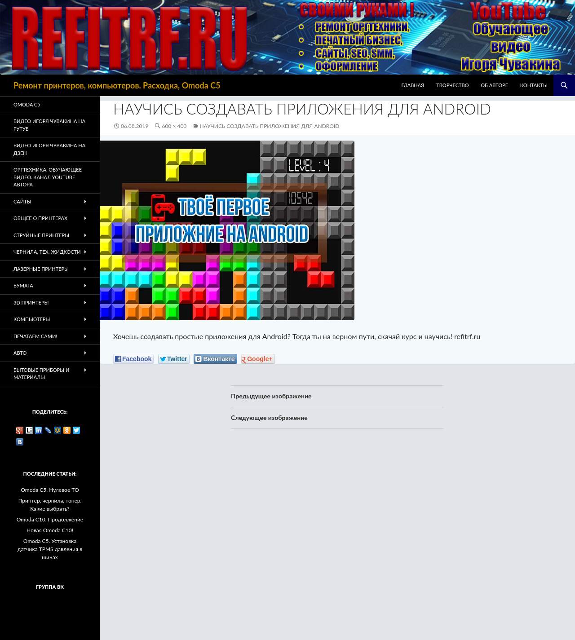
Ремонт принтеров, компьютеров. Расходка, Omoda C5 (117, 85)
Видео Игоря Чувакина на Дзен (49, 149)
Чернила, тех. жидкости (47, 252)
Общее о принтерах (40, 218)
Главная (413, 85)
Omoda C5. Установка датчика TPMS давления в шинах (50, 549)
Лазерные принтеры (41, 269)
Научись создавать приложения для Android (269, 126)
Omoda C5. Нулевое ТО (50, 489)
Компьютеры (31, 319)
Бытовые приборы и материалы (41, 373)
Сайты (22, 201)
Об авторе (494, 85)
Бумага (23, 285)
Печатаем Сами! (35, 336)
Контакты (534, 85)
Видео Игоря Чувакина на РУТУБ (49, 125)
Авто (20, 353)
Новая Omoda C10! (50, 530)
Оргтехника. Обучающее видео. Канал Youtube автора (47, 177)
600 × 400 (174, 126)
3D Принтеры (31, 302)
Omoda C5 (26, 104)
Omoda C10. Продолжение (50, 519)
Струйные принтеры (41, 235)
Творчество (452, 85)
